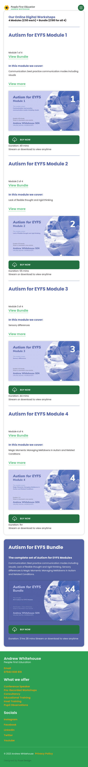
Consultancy (12, 694)
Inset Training (12, 701)
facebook (10, 724)
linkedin (9, 730)
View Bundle (18, 56)
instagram (10, 719)
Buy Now (21, 139)
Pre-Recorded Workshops (20, 690)
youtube (9, 740)
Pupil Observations (16, 705)
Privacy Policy (44, 753)
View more (17, 84)
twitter (8, 735)
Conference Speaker (17, 686)
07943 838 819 (13, 672)
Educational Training (17, 697)
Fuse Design (24, 760)
